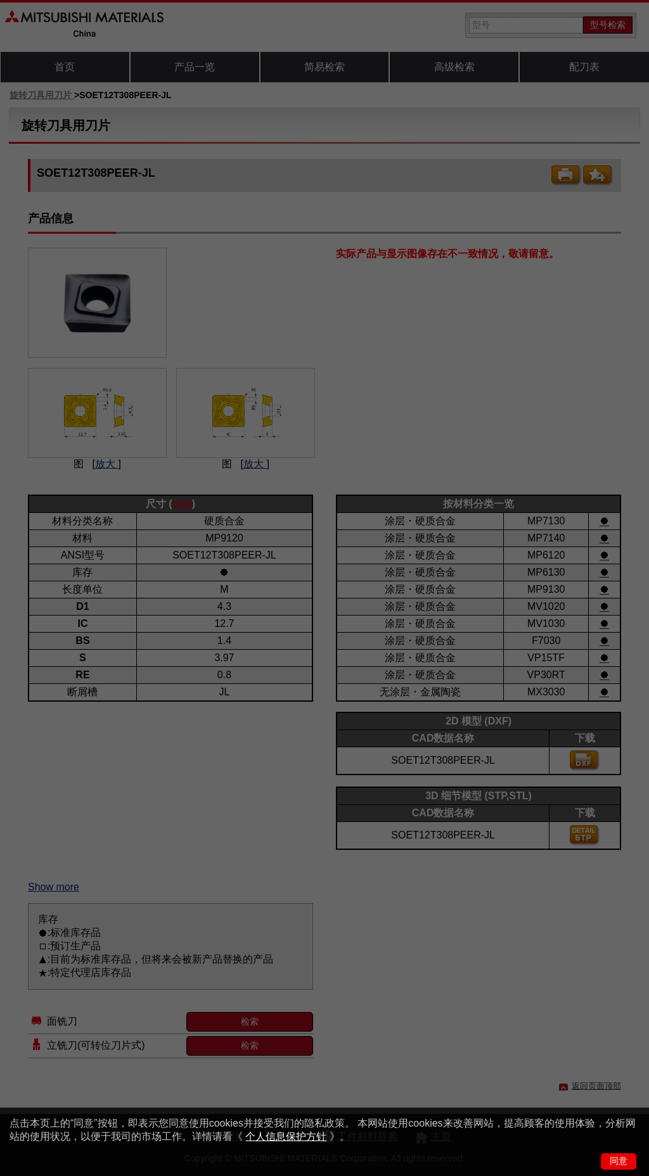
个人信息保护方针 (285, 1136)
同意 (618, 1161)
